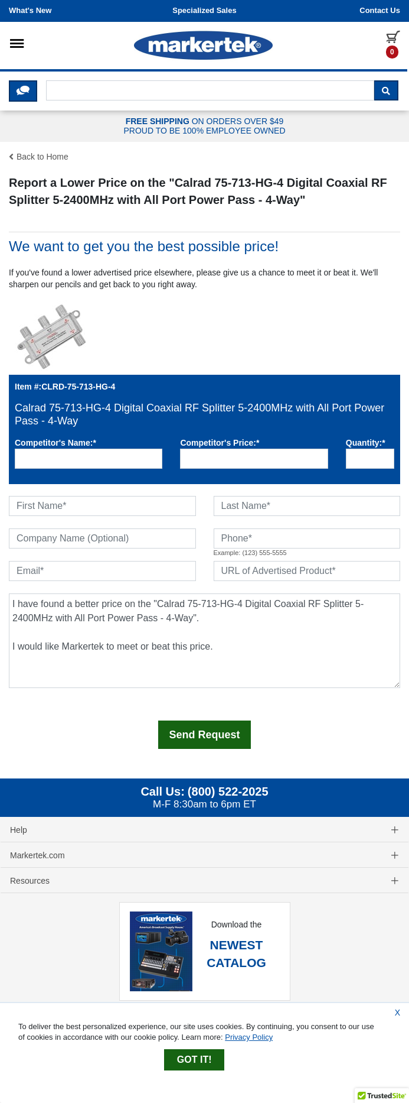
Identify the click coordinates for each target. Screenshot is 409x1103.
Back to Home (38, 156)
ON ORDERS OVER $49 (204, 126)
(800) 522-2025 (228, 791)
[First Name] (102, 506)
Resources (204, 880)
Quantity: (365, 442)
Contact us (379, 10)
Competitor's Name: (55, 442)
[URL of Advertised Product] (307, 571)
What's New (30, 10)
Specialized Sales (204, 10)
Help (204, 830)
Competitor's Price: (219, 442)
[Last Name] (307, 506)
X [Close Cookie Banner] (397, 1012)
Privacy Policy (249, 1037)
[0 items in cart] (393, 43)
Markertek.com (204, 855)
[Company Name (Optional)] (102, 538)
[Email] (102, 571)
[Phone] (307, 538)
